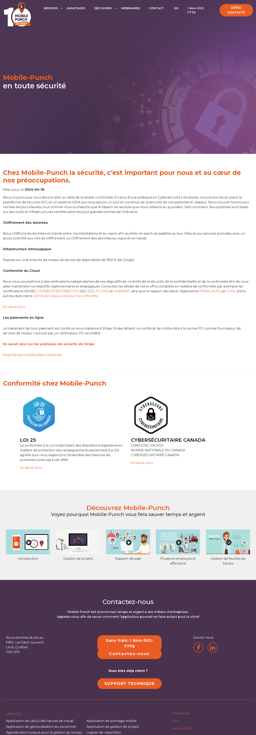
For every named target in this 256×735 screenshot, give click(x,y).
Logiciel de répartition (103, 732)
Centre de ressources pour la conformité (65, 296)
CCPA (230, 291)
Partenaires (183, 728)
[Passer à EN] (176, 12)
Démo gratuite (236, 10)
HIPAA (204, 291)
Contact (156, 8)
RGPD (216, 291)
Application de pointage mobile (111, 721)
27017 (52, 291)
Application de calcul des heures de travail (40, 721)
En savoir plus (14, 307)
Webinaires (130, 8)
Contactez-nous (129, 653)
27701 (73, 291)
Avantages (76, 8)
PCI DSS (102, 291)
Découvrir (103, 8)
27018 (63, 291)
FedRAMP (122, 291)
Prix (176, 720)
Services (51, 8)
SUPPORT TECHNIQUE (129, 683)
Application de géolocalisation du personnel (41, 727)
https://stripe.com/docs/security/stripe (32, 355)
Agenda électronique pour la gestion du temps (44, 732)
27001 (42, 291)
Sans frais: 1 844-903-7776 (129, 643)
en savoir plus (31, 468)
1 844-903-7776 (196, 10)
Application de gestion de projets (112, 727)
